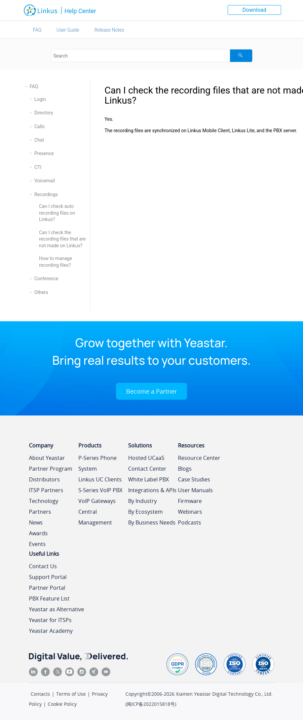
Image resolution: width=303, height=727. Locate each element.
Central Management (95, 517)
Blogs (185, 468)
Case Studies (194, 479)
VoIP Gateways (97, 501)
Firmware (190, 501)
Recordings (46, 194)
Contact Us (43, 566)
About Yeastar (47, 458)
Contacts (40, 694)
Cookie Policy (62, 704)
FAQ (37, 30)
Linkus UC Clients (100, 479)
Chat (39, 140)
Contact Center (147, 468)
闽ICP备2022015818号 (151, 704)
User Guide (67, 30)
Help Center (80, 10)
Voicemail (44, 180)
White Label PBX (148, 479)
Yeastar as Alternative (56, 609)
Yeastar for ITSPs (50, 620)
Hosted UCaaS (146, 458)
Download (254, 10)
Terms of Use (71, 694)
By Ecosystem (145, 511)
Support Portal (48, 577)
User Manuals (195, 490)
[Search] (241, 55)
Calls (39, 126)
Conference (46, 278)
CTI (37, 167)
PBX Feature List (49, 598)
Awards (38, 533)
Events (37, 544)
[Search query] (152, 55)
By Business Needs (152, 522)
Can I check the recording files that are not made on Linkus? (62, 239)
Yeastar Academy (51, 630)
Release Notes (109, 30)
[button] (27, 86)
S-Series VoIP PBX (100, 490)
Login (40, 99)
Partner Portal (47, 587)
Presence (44, 153)
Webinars (190, 511)
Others (41, 292)
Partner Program (50, 468)
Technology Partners (43, 506)
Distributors (44, 479)
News (36, 522)
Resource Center (199, 458)
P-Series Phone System (97, 463)
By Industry (142, 501)
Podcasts (189, 522)
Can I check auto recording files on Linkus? (57, 213)
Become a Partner (151, 391)
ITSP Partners (46, 490)
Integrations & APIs (152, 490)
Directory (43, 112)
